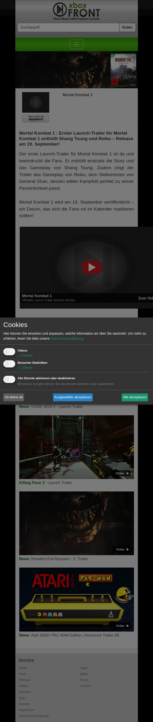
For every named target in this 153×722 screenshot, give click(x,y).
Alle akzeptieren (135, 397)
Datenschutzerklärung (66, 338)
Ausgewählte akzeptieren (72, 397)
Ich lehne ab (14, 397)
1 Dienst (25, 355)
